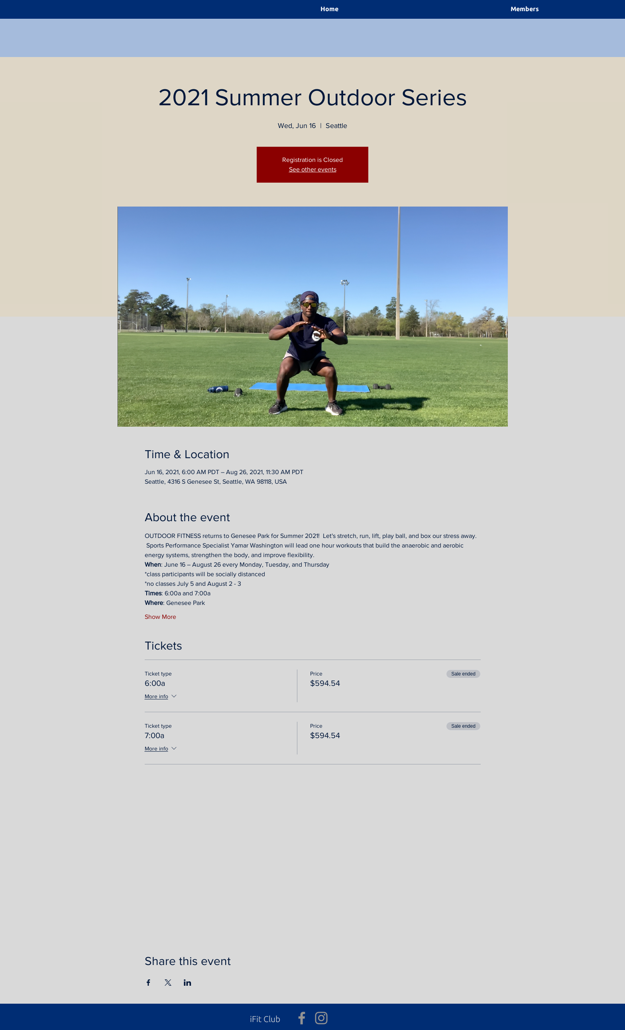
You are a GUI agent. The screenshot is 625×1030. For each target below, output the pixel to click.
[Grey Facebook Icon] (301, 1018)
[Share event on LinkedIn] (187, 982)
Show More (160, 616)
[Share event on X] (168, 982)
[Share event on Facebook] (148, 982)
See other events (312, 169)
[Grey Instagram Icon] (321, 1018)
